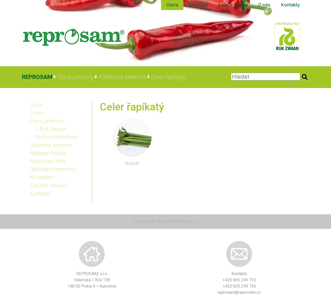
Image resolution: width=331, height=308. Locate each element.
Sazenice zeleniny (51, 145)
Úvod (36, 105)
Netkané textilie (48, 153)
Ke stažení (42, 177)
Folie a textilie (233, 5)
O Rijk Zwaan (50, 129)
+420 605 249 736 (239, 286)
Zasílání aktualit (48, 185)
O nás (264, 5)
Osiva (172, 5)
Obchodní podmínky (53, 169)
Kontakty (290, 5)
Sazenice (198, 5)
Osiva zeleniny (46, 121)
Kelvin (132, 163)
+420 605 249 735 (239, 279)
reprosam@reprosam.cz (239, 292)
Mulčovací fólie (48, 161)
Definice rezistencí (56, 137)
